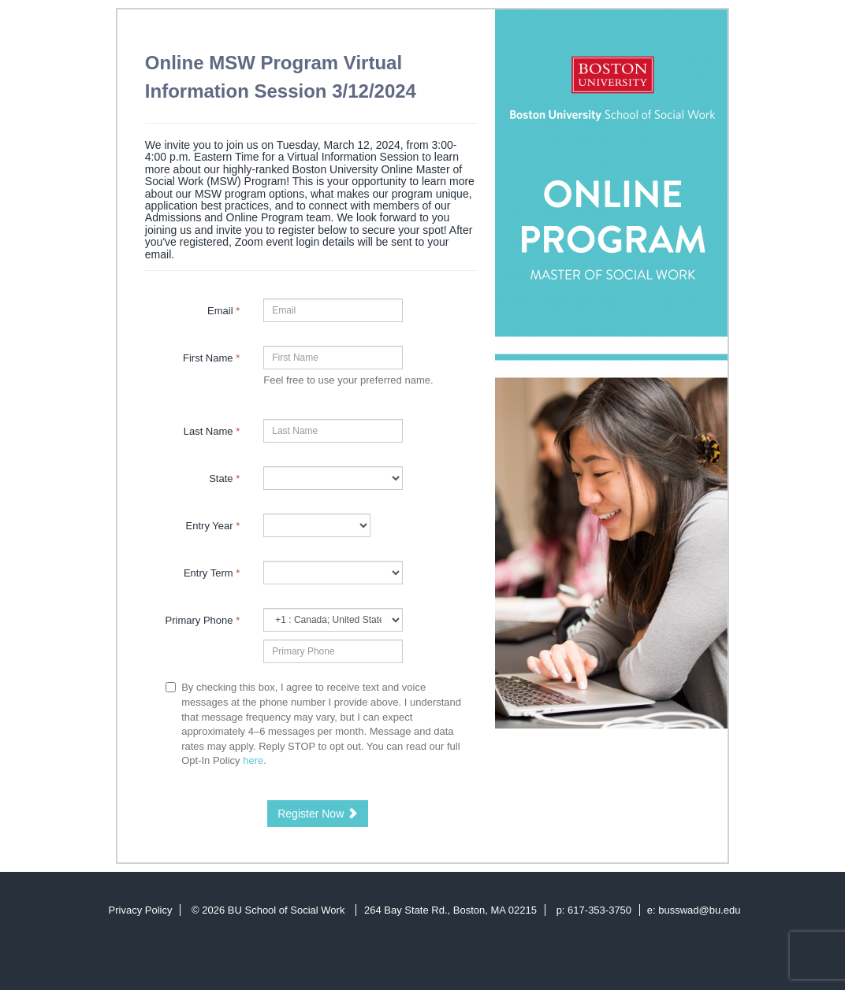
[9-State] (333, 478)
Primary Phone (203, 620)
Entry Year (213, 526)
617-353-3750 (599, 910)
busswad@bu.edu (699, 910)
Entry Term (212, 573)
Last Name (212, 431)
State (224, 478)
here (253, 760)
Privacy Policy (141, 910)
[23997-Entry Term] (333, 572)
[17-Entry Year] (316, 525)
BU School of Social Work (288, 910)
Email (223, 311)
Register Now (317, 813)
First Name (211, 358)
